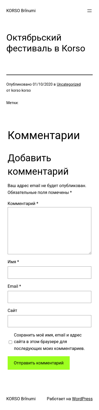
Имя (13, 261)
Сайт (12, 310)
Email (14, 286)
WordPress (82, 398)
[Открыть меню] (89, 11)
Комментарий (23, 203)
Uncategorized (69, 84)
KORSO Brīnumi (21, 10)
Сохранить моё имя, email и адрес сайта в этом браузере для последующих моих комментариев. (49, 342)
